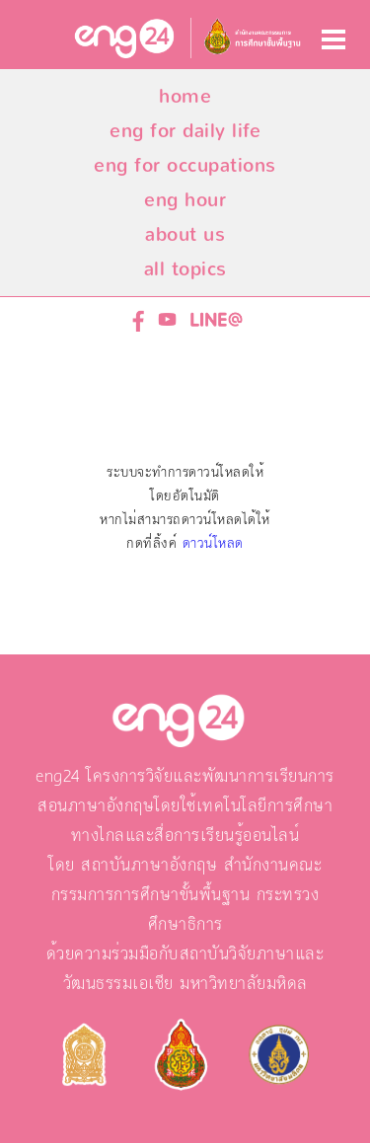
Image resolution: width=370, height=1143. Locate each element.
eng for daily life (185, 130)
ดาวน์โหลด (213, 544)
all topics (185, 269)
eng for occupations (185, 165)
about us (185, 234)
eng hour (185, 200)
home (185, 96)
